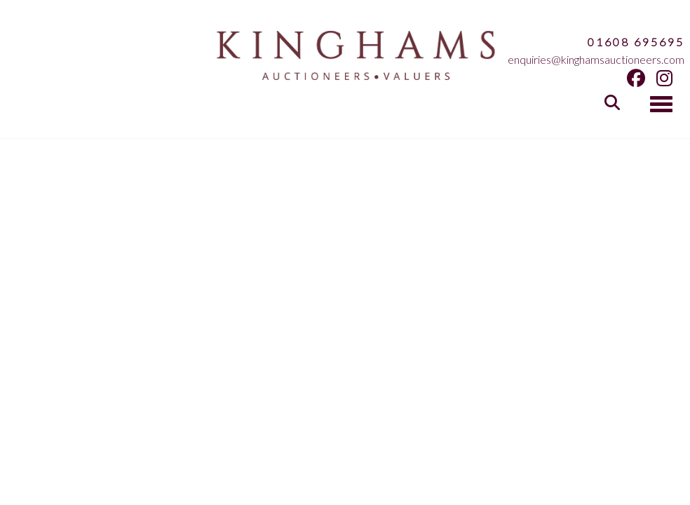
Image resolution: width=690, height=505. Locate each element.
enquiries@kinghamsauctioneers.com (596, 59)
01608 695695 (636, 41)
